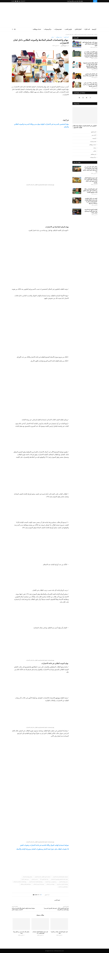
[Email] (15, 1)
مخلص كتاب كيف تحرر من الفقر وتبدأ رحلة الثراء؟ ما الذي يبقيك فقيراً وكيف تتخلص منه (89, 160)
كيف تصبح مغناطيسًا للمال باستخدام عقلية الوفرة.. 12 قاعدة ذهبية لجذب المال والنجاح (89, 170)
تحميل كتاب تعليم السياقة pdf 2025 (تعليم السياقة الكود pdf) (90, 43)
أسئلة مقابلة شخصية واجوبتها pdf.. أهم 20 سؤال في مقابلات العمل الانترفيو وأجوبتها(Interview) (90, 65)
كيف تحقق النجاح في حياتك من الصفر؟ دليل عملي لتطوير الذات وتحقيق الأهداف (89, 180)
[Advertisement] (40, 15)
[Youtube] (17, 1)
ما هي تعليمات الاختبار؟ (25, 879)
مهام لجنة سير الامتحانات (50, 884)
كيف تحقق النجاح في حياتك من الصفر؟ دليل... (59, 928)
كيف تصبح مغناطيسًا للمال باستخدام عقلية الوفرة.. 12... (40, 932)
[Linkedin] (19, 1)
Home (96, 34)
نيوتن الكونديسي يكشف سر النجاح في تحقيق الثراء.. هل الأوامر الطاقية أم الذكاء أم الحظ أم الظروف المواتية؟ (90, 54)
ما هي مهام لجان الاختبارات (63, 881)
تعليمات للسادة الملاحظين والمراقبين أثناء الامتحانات (59, 879)
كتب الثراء (87, 29)
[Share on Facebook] (38, 894)
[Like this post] (40, 894)
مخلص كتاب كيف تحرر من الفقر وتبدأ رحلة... (75, 1)
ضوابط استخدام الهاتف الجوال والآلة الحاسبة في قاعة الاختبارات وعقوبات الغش (44, 845)
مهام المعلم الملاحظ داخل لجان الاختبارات (35, 881)
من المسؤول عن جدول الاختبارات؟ (50, 881)
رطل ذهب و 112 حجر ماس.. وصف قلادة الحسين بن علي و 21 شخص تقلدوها (89, 84)
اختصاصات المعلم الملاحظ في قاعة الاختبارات (60, 876)
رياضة (94, 139)
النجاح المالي (78, 29)
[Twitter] (86, 98)
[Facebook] (24, 1)
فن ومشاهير (93, 145)
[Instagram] (21, 1)
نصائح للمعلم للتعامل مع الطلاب (25, 884)
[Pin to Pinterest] (35, 894)
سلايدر (52, 37)
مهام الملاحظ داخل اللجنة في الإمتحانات (19, 881)
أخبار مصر (94, 126)
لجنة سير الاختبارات (34, 879)
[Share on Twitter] (36, 894)
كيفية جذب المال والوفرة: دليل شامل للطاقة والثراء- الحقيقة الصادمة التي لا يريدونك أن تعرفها (89, 190)
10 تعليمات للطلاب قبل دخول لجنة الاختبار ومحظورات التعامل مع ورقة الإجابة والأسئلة (42, 849)
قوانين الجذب (68, 29)
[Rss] (12, 1)
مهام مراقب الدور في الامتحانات (38, 884)
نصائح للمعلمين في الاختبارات (63, 886)
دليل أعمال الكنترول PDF (44, 879)
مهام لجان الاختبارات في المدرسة (62, 884)
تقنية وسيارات (58, 29)
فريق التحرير (63, 45)
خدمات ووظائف (37, 29)
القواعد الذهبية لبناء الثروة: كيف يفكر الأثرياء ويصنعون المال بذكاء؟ (89, 201)
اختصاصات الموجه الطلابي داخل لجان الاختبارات (42, 876)
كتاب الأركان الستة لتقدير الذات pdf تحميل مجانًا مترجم (90, 74)
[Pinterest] (79, 98)
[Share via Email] (33, 894)
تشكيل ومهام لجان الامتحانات (27, 876)
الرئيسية (94, 29)
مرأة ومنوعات (47, 29)
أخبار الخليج (66, 37)
